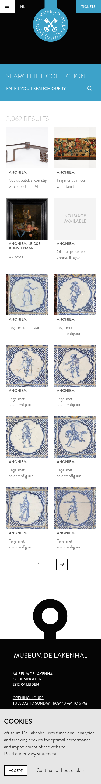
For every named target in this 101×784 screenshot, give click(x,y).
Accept (16, 770)
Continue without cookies (60, 770)
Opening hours (28, 697)
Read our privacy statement (30, 753)
